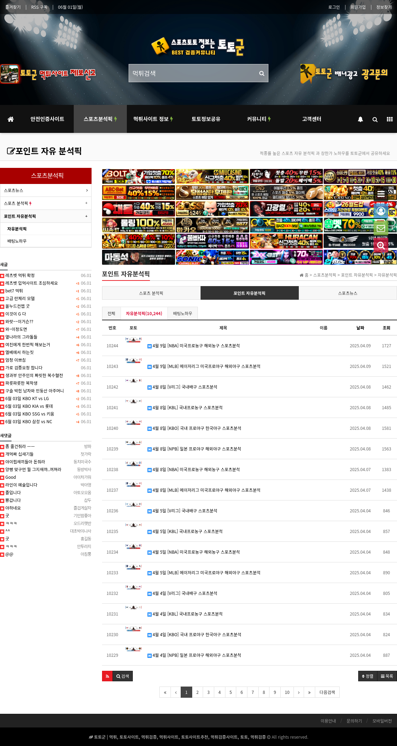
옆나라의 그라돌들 (46, 337)
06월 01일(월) (70, 7)
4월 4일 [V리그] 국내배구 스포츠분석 (182, 593)
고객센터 (312, 118)
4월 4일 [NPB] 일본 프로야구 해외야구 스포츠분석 (194, 655)
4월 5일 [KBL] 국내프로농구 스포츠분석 (185, 531)
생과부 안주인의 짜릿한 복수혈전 (46, 375)
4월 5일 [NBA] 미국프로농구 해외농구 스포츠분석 (193, 552)
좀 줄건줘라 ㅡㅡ (46, 446)
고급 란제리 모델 (46, 298)
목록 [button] (387, 676)
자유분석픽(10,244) (144, 313)
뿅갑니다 (46, 500)
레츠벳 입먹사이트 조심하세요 (46, 283)
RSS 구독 (39, 7)
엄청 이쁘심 (46, 360)
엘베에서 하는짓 (46, 352)
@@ (46, 554)
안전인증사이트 (47, 118)
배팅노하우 (182, 313)
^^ (46, 531)
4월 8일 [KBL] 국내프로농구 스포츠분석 (185, 407)
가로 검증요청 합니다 (46, 367)
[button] (107, 676)
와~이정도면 (46, 329)
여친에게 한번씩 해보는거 (46, 344)
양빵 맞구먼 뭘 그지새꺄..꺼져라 (46, 469)
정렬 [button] (367, 676)
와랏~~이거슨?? (46, 321)
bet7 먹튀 (46, 290)
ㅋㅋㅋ (46, 523)
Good (46, 477)
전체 (111, 313)
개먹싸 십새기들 (46, 454)
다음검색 (327, 692)
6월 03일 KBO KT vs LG (46, 398)
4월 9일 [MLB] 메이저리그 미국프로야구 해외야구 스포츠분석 (204, 366)
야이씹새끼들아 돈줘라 (46, 462)
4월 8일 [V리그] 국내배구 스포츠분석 (182, 387)
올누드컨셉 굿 (46, 306)
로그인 (334, 7)
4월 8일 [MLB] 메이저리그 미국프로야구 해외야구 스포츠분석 (204, 490)
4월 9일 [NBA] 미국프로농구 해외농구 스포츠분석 (193, 345)
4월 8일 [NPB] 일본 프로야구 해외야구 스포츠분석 (194, 449)
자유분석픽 (17, 229)
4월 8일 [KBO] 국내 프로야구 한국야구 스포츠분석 (194, 428)
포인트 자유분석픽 (249, 293)
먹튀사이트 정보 (153, 118)
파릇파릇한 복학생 (46, 383)
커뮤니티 (258, 118)
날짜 (360, 328)
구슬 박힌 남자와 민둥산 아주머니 (46, 391)
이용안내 (328, 721)
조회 (386, 328)
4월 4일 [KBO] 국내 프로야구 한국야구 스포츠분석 (194, 634)
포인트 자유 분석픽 (44, 150)
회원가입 (358, 7)
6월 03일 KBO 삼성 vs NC (46, 421)
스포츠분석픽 (100, 118)
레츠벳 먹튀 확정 (46, 275)
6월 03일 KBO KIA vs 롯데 (46, 406)
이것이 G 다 (46, 314)
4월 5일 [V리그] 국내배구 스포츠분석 (182, 510)
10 (287, 692)
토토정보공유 (206, 118)
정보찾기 (384, 7)
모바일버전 (382, 721)
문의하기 (354, 721)
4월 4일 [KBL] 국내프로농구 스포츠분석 (185, 614)
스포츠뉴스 (347, 293)
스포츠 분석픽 (151, 293)
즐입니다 (46, 492)
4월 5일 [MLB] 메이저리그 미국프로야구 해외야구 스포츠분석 (204, 572)
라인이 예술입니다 (46, 485)
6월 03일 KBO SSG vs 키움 (46, 414)
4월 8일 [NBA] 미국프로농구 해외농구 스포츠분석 (193, 469)
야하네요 (46, 508)
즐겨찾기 (13, 7)
